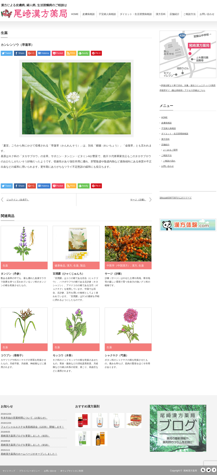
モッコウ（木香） (63, 355)
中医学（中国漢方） (118, 265)
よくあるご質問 (170, 150)
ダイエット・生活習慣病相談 (136, 14)
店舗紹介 (174, 14)
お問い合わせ (207, 14)
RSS (203, 470)
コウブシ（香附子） (13, 355)
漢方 (69, 265)
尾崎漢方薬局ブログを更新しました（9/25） (25, 435)
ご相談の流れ (169, 161)
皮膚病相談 (88, 14)
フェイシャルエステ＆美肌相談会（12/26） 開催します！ (32, 426)
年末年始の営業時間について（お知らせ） (24, 417)
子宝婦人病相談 (107, 14)
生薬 (4, 33)
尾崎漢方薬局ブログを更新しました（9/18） (25, 444)
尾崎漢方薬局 (190, 470)
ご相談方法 (189, 14)
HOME (74, 14)
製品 (82, 265)
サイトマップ (9, 471)
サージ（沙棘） (138, 199)
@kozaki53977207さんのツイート (175, 198)
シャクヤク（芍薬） (117, 355)
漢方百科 (161, 14)
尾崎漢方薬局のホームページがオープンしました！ (29, 453)
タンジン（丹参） (11, 273)
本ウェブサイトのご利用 (71, 471)
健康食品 (60, 265)
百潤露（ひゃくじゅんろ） (68, 273)
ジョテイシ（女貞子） (17, 199)
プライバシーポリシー (29, 471)
